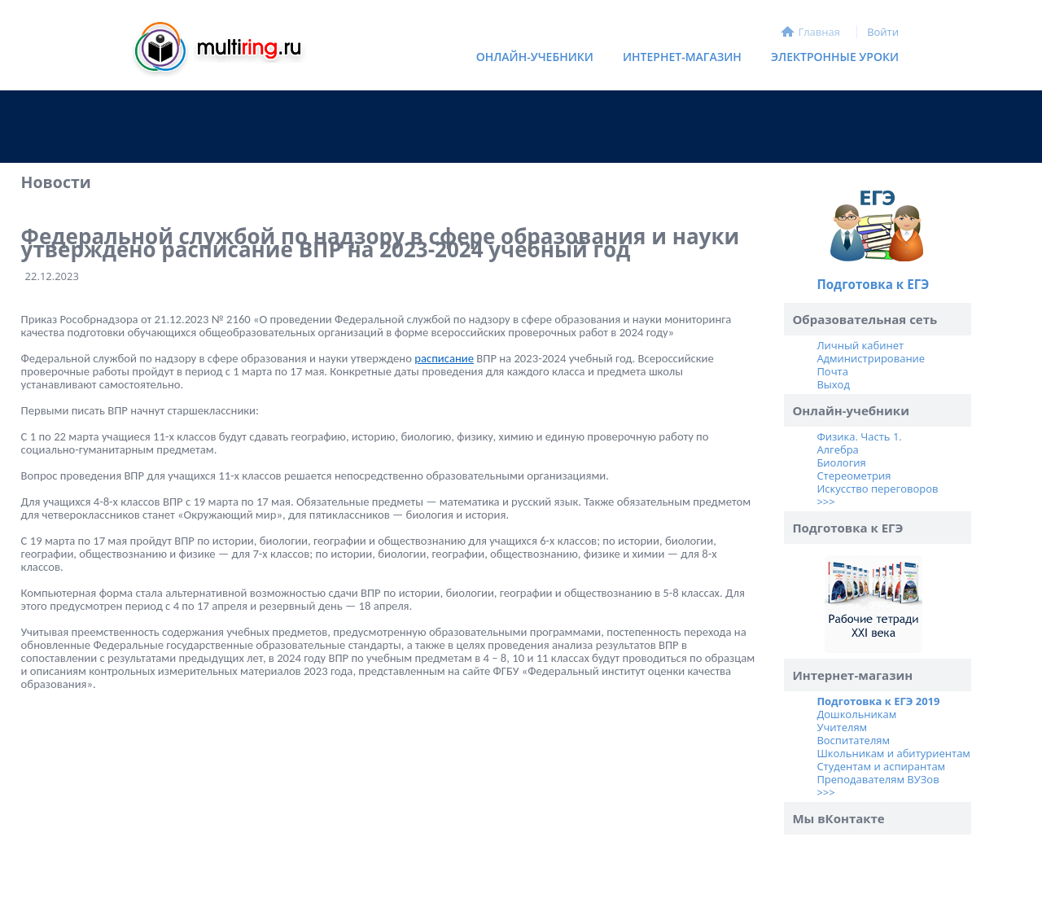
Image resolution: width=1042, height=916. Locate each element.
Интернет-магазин (678, 60)
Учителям (842, 727)
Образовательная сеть (864, 319)
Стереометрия (854, 475)
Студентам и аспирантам (881, 766)
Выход (833, 384)
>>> (825, 501)
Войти (883, 31)
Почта (832, 371)
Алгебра (837, 449)
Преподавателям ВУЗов (878, 779)
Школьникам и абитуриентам (893, 753)
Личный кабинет (860, 345)
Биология (841, 462)
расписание (444, 358)
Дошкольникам (856, 714)
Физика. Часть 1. (859, 436)
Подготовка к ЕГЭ (873, 284)
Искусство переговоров (877, 488)
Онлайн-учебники (534, 56)
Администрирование (871, 358)
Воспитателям (853, 740)
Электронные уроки (835, 56)
